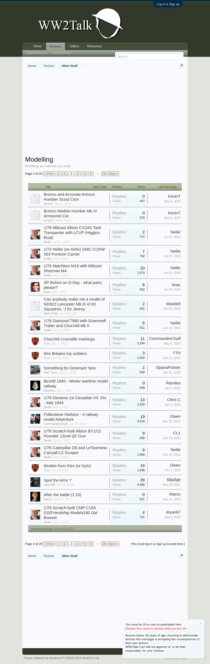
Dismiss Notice (201, 623)
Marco (48, 499)
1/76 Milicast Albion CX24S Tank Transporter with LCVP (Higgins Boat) (72, 233)
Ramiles (49, 390)
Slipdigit (173, 480)
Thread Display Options (105, 537)
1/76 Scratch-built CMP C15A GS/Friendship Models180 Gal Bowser (70, 513)
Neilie (47, 242)
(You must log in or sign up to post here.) (158, 544)
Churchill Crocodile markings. (70, 339)
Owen (175, 416)
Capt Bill (49, 484)
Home (38, 46)
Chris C (173, 400)
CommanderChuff (164, 338)
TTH (177, 353)
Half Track (50, 372)
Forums (55, 46)
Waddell (173, 304)
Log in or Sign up (168, 4)
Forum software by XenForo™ (62, 658)
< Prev (48, 173)
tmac (47, 292)
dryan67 (173, 512)
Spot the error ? (58, 480)
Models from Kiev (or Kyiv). (68, 466)
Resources (94, 46)
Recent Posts (62, 53)
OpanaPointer (168, 367)
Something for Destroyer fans (70, 368)
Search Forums (37, 53)
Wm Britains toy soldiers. (66, 353)
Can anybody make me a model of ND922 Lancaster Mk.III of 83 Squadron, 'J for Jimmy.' (74, 304)
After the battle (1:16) (62, 495)
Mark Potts (51, 313)
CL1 (176, 433)
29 (104, 173)
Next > (113, 173)
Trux (47, 343)
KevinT (48, 203)
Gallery (74, 46)
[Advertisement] (117, 113)
